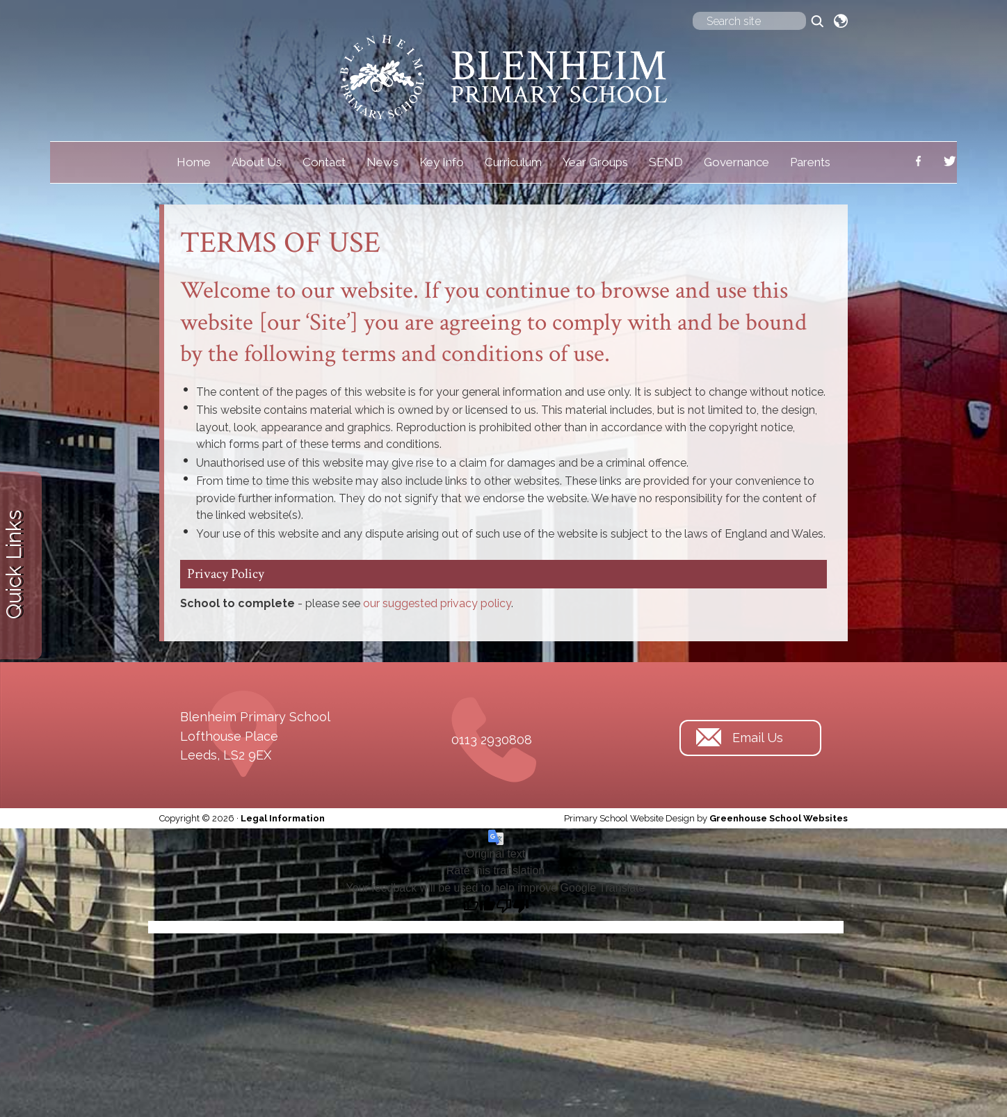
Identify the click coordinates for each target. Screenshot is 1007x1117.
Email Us (757, 737)
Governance (736, 162)
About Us (257, 162)
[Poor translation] (512, 906)
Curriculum (513, 162)
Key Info (441, 162)
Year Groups (595, 162)
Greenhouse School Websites (778, 818)
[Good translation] (479, 906)
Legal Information (283, 818)
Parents (810, 162)
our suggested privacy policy (437, 603)
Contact (324, 162)
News (382, 162)
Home (194, 162)
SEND (666, 162)
